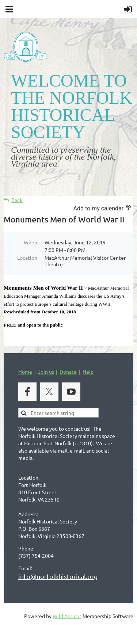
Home (25, 371)
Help (88, 371)
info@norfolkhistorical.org (58, 576)
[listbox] (103, 208)
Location (27, 257)
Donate (68, 371)
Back (17, 200)
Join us (46, 371)
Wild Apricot (67, 616)
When (30, 242)
